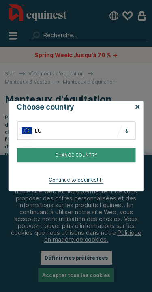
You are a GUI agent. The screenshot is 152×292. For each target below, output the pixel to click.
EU (38, 131)
